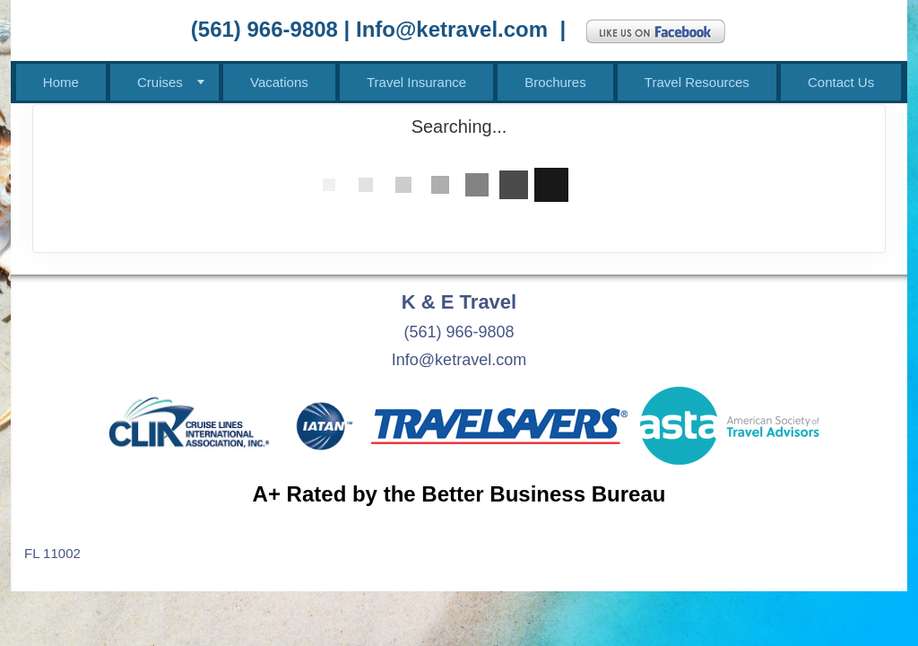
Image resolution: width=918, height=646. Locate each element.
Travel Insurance (416, 82)
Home (61, 82)
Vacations (279, 82)
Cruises (160, 82)
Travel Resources (697, 82)
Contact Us (841, 82)
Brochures (554, 82)
